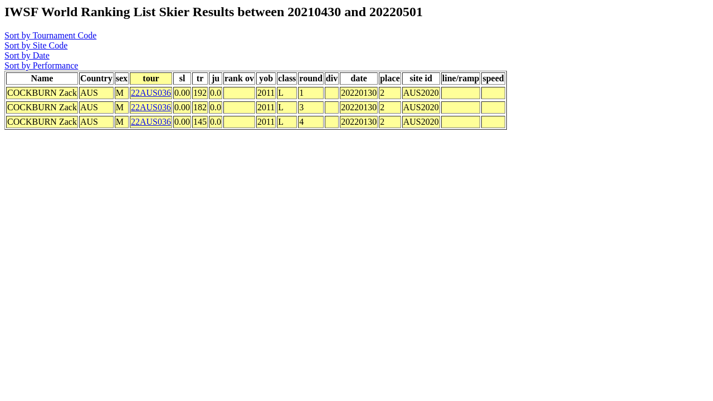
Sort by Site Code (35, 45)
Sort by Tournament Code (50, 35)
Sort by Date (27, 55)
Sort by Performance (41, 65)
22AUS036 (151, 92)
